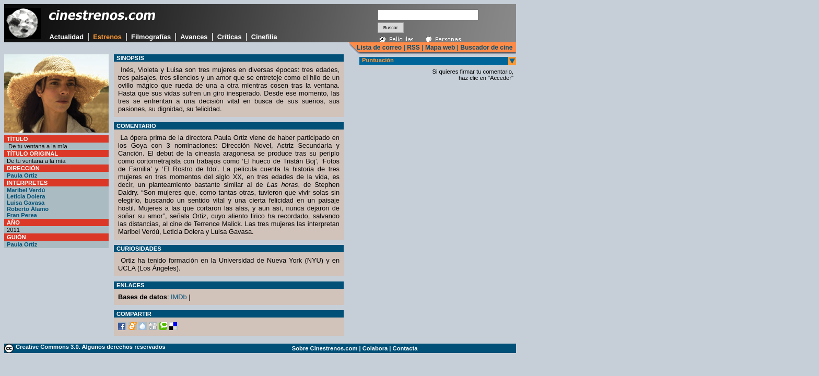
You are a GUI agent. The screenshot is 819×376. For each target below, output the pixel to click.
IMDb (179, 297)
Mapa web (440, 47)
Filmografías (151, 37)
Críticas (229, 37)
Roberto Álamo (28, 209)
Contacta (405, 348)
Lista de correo (379, 47)
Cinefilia (264, 37)
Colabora (375, 348)
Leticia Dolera (26, 196)
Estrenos (107, 37)
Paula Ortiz (22, 175)
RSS (413, 47)
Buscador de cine (485, 47)
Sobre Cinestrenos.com (325, 348)
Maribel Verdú (26, 190)
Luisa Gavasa (25, 202)
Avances (193, 37)
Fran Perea (22, 215)
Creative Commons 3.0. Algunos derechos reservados (91, 347)
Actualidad (67, 37)
